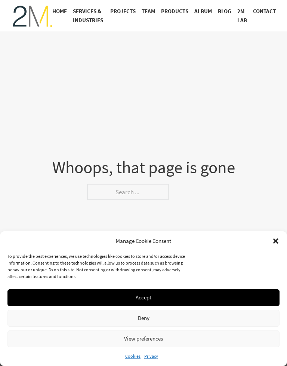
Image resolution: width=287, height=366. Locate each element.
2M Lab (242, 16)
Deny (143, 317)
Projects (123, 11)
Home (59, 11)
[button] (276, 241)
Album (203, 11)
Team (148, 11)
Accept (143, 297)
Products (174, 11)
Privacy (151, 356)
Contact (264, 11)
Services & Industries (88, 16)
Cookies (133, 356)
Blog (224, 11)
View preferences (143, 338)
